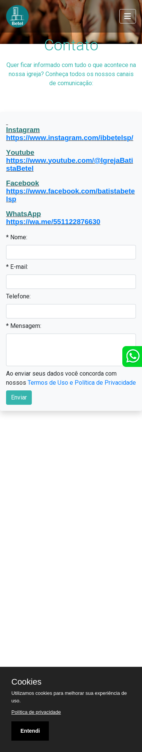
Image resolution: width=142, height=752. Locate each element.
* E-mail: (17, 266)
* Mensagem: (23, 325)
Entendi (30, 731)
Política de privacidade (36, 712)
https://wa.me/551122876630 (53, 222)
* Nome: (16, 237)
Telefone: (18, 296)
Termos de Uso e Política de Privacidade (82, 382)
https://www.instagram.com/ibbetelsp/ (69, 138)
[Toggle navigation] (127, 16)
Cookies (26, 682)
